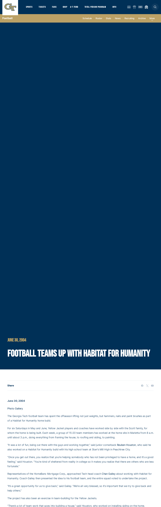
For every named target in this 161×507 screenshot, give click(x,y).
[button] (155, 8)
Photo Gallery (15, 410)
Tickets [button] (43, 7)
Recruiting (129, 20)
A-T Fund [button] (77, 7)
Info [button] (119, 7)
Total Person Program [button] (99, 7)
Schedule (87, 20)
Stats (108, 20)
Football (7, 20)
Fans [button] (56, 7)
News (118, 20)
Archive (142, 20)
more (152, 20)
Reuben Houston (126, 447)
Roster (99, 20)
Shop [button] (67, 7)
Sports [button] (29, 7)
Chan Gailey (108, 476)
